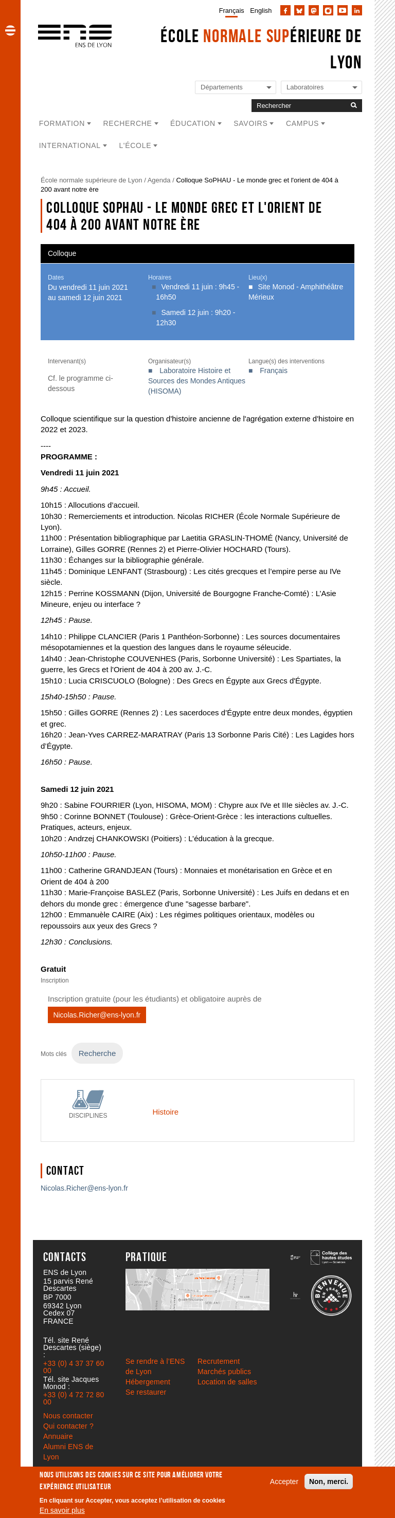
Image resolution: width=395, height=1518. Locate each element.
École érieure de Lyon (261, 49)
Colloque (62, 253)
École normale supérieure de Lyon (91, 180)
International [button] (70, 145)
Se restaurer (145, 1392)
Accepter (284, 1481)
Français (231, 10)
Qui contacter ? (68, 1426)
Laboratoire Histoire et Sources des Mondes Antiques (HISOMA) (196, 380)
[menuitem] (229, 10)
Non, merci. (328, 1481)
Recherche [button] (127, 123)
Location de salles (227, 1382)
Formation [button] (62, 123)
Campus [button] (302, 123)
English (261, 10)
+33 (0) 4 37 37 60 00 (73, 1367)
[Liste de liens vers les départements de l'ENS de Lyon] (235, 87)
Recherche (97, 1053)
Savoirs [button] (250, 123)
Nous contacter (68, 1416)
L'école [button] (135, 145)
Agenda (159, 180)
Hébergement (147, 1382)
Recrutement (219, 1361)
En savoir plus (62, 1510)
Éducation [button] (193, 123)
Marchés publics (224, 1371)
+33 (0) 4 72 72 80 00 (73, 1398)
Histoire (165, 1111)
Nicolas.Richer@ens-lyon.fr (96, 1015)
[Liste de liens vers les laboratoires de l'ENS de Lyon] (321, 87)
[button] (10, 30)
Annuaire (58, 1436)
